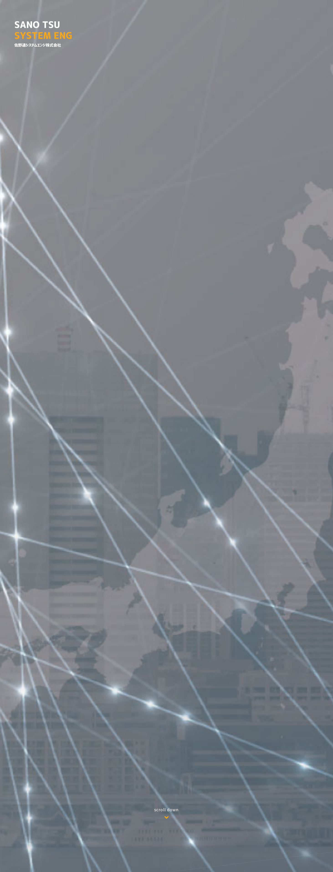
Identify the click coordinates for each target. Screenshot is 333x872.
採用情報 (272, 17)
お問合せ (300, 18)
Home (183, 8)
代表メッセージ (241, 10)
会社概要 (208, 9)
